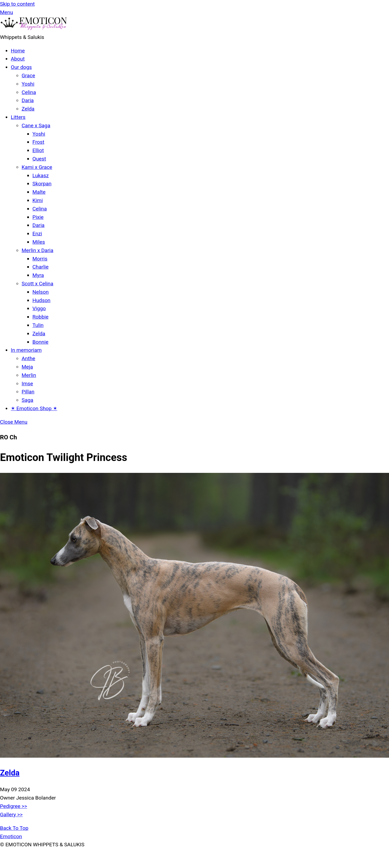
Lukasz (40, 175)
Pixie (37, 217)
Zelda (28, 109)
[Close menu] (13, 422)
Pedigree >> (13, 806)
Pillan (28, 392)
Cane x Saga (36, 125)
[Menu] (6, 12)
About (18, 59)
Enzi (37, 233)
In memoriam (26, 350)
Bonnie (40, 342)
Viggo (39, 308)
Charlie (40, 267)
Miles (38, 242)
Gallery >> (11, 814)
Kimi (37, 200)
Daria (28, 100)
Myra (38, 275)
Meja (27, 367)
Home (18, 51)
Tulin (37, 325)
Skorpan (42, 184)
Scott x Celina (37, 283)
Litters (18, 117)
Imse (27, 383)
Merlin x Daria (37, 250)
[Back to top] (14, 828)
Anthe (28, 358)
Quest (39, 159)
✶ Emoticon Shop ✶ (34, 408)
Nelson (40, 292)
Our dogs (21, 67)
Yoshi (28, 84)
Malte (38, 192)
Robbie (40, 317)
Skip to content (17, 4)
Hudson (41, 300)
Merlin (29, 375)
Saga (27, 400)
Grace (28, 75)
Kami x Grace (37, 167)
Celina (29, 92)
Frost (38, 142)
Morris (39, 259)
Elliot (38, 150)
